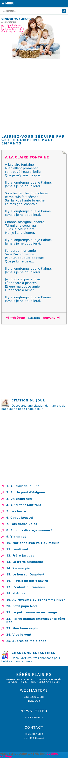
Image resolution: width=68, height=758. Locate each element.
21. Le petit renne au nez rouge (31, 612)
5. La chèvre (16, 511)
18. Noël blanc (17, 593)
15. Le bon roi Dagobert (25, 574)
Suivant (51, 317)
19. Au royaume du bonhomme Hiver (35, 599)
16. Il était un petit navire (27, 580)
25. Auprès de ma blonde (26, 641)
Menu (8, 3)
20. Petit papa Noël (21, 606)
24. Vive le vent (18, 634)
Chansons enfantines (33, 653)
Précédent (15, 317)
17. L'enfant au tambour (25, 587)
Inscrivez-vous (34, 717)
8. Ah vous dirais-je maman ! (29, 530)
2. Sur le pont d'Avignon (25, 492)
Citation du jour (28, 400)
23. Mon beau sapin (22, 628)
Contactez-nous (34, 734)
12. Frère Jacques (20, 555)
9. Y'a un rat (16, 536)
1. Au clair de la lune (22, 486)
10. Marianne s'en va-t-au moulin (32, 543)
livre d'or (34, 701)
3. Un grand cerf (19, 498)
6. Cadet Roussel (19, 517)
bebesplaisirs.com (49, 682)
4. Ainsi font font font (23, 505)
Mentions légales (34, 738)
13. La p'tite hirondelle (24, 562)
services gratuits (34, 697)
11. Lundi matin (18, 549)
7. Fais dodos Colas (21, 524)
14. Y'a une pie (18, 568)
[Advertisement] (34, 97)
